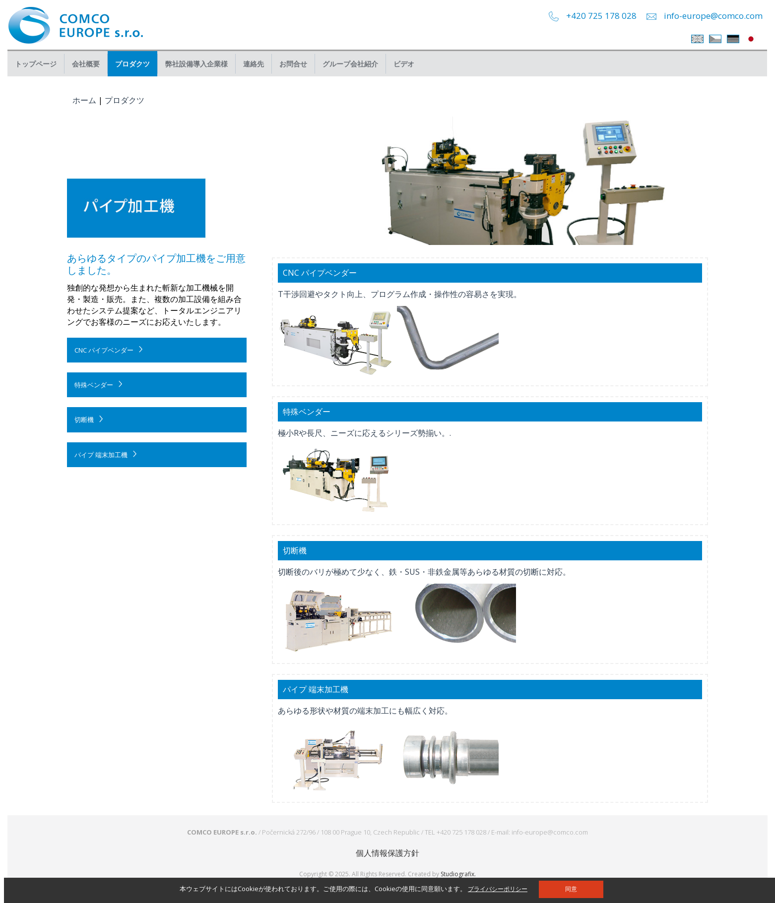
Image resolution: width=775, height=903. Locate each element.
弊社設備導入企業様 (196, 63)
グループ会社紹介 (350, 63)
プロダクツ (132, 63)
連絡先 (253, 63)
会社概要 (86, 63)
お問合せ (293, 63)
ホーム (84, 100)
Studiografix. (458, 874)
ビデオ (403, 63)
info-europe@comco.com (713, 15)
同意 (571, 889)
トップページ (36, 63)
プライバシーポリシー (497, 889)
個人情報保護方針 (387, 852)
